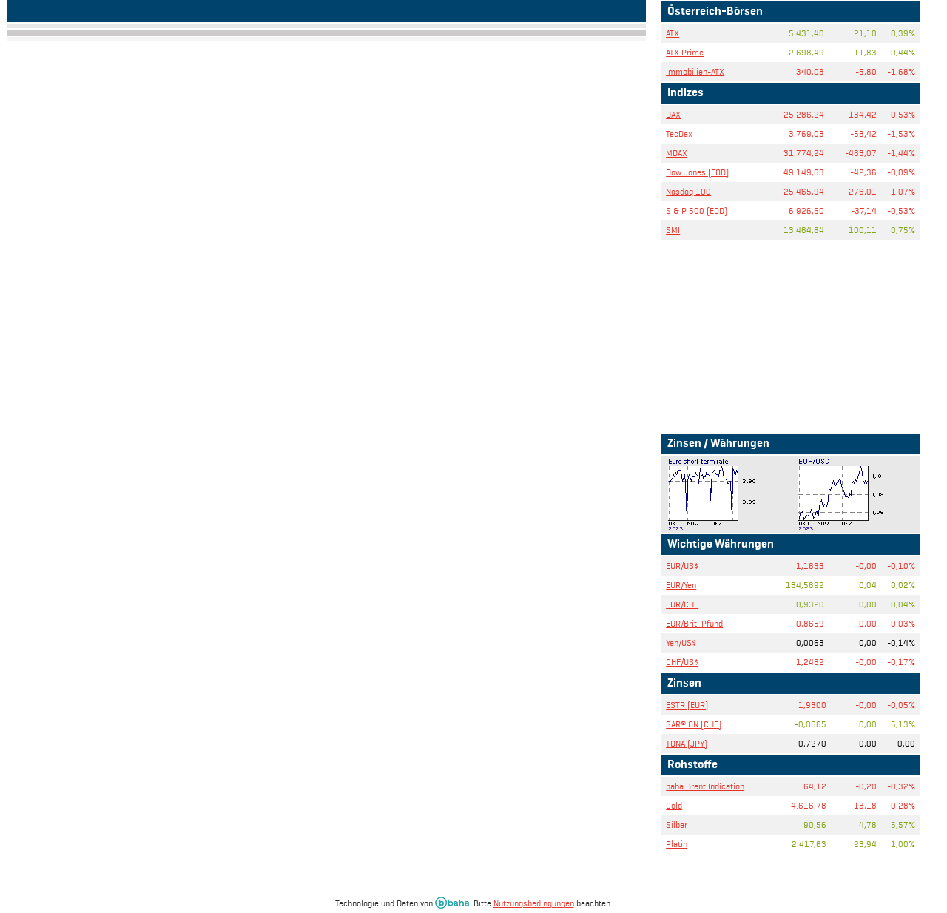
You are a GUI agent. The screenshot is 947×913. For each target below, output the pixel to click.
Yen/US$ (681, 642)
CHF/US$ (682, 661)
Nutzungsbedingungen (533, 903)
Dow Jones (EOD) (697, 172)
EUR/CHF (682, 604)
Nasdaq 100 (688, 191)
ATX (672, 32)
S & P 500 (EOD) (696, 210)
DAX (673, 114)
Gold (674, 805)
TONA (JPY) (686, 743)
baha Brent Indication (705, 786)
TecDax (679, 133)
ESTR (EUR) (687, 704)
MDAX (676, 152)
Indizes (685, 93)
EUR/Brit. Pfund (694, 623)
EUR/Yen (681, 584)
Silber (676, 824)
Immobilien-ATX (695, 71)
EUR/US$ (682, 565)
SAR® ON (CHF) (693, 724)
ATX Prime (685, 52)
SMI (673, 229)
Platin (676, 843)
